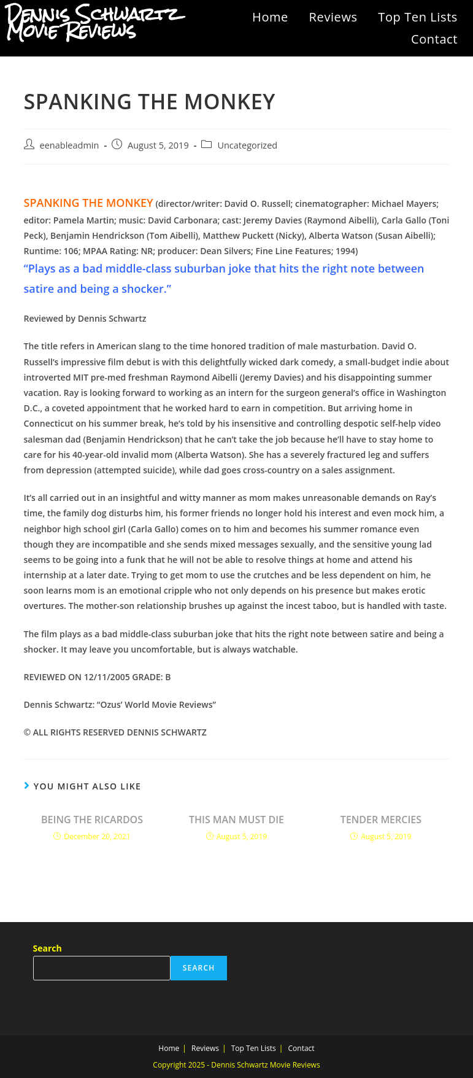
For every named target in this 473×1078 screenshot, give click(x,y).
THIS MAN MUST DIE (236, 819)
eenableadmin (69, 145)
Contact (434, 39)
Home (270, 17)
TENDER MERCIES (380, 819)
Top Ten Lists (418, 17)
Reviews (333, 17)
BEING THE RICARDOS (92, 819)
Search (47, 948)
